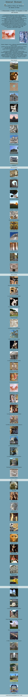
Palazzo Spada (14, 574)
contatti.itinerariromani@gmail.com (12, 695)
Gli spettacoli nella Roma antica (14, 306)
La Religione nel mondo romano (14, 328)
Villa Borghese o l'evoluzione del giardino (14, 467)
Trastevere (14, 165)
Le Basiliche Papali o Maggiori (14, 445)
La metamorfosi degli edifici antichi (14, 360)
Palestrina (14, 693)
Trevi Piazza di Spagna (14, 102)
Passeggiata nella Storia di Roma (14, 285)
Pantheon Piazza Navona (14, 91)
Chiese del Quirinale (14, 272)
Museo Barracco (14, 542)
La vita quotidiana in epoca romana (14, 296)
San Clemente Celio (14, 230)
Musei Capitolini (14, 501)
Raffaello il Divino (14, 403)
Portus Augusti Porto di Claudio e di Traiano (14, 619)
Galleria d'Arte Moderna (14, 584)
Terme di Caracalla (14, 188)
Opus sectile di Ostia (14, 532)
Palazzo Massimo (14, 511)
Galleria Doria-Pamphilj (14, 563)
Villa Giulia (14, 490)
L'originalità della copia (14, 349)
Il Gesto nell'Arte (14, 435)
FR (23, 4)
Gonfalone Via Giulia (14, 262)
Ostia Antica (14, 597)
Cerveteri (14, 682)
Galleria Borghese (14, 112)
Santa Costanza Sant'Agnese (14, 220)
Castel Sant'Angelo (14, 241)
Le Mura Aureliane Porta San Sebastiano (14, 640)
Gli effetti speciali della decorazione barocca (14, 424)
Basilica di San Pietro (14, 123)
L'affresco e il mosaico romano (14, 339)
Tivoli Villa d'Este (14, 661)
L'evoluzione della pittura (14, 382)
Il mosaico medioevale (14, 371)
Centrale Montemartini (14, 521)
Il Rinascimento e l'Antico (14, 392)
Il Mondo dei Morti (14, 317)
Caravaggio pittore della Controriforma (14, 413)
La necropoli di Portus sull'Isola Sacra (14, 608)
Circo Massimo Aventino (14, 199)
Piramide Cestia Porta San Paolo (14, 630)
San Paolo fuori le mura (14, 154)
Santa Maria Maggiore (14, 133)
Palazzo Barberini (14, 553)
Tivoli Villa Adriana (14, 651)
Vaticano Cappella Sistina (14, 81)
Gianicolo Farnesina (14, 251)
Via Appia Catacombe (14, 209)
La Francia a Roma (14, 477)
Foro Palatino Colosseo (14, 70)
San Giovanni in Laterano (14, 144)
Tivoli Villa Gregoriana (14, 672)
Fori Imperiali (14, 178)
